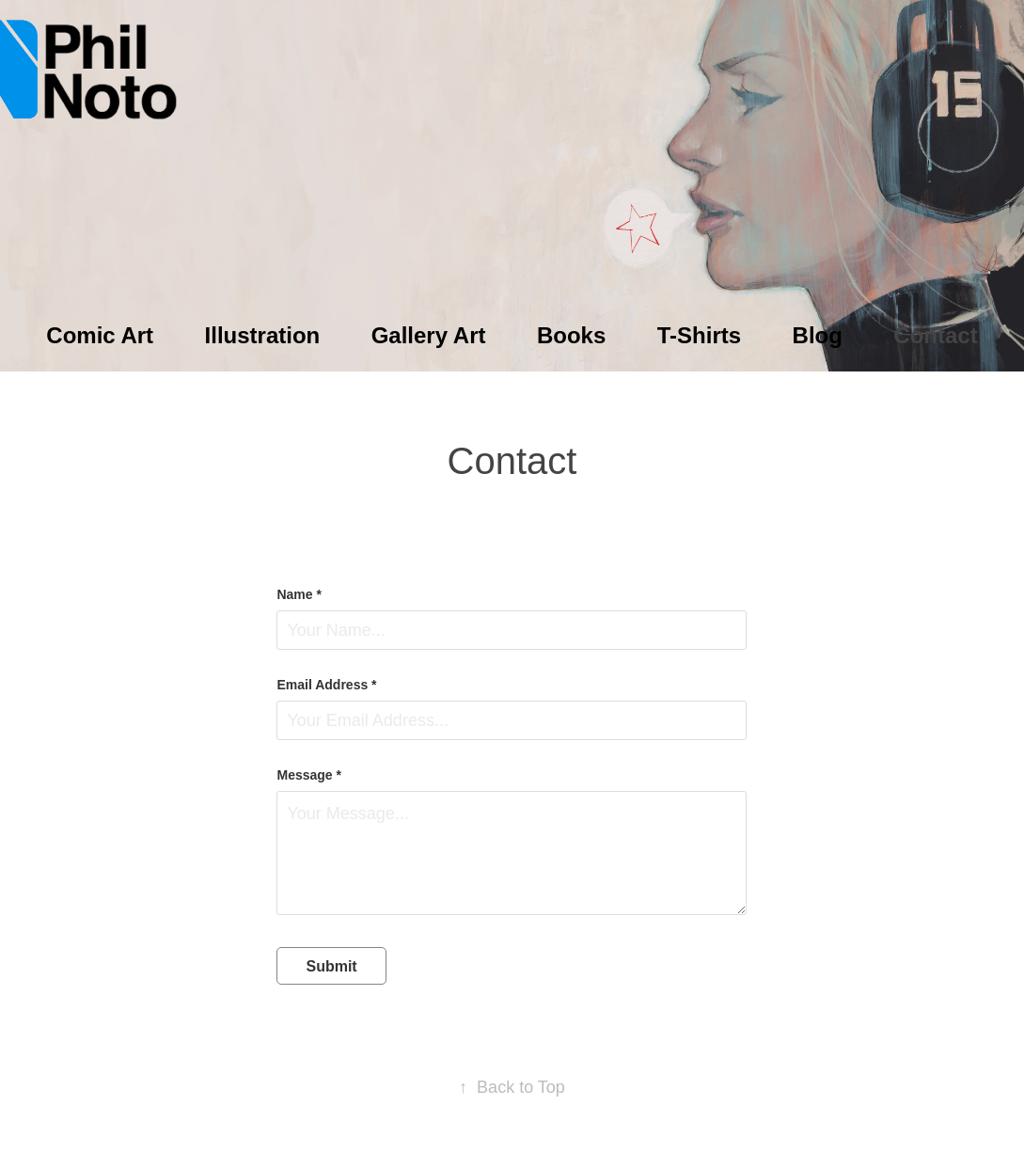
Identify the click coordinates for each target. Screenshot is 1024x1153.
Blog (818, 335)
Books (571, 335)
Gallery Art (428, 335)
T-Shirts (699, 335)
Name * (298, 594)
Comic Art (99, 335)
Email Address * (326, 684)
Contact (935, 335)
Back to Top (512, 1087)
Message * (308, 775)
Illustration (263, 335)
